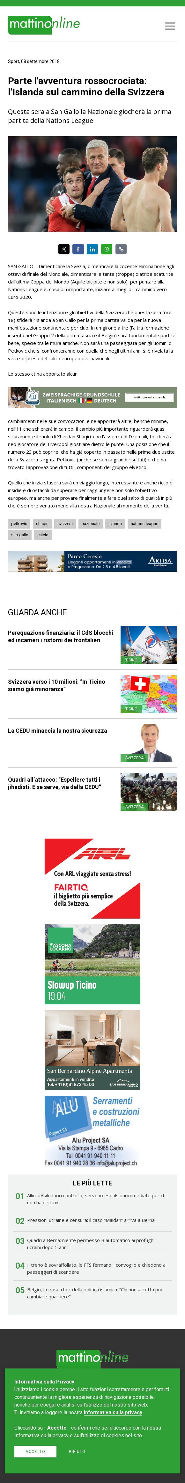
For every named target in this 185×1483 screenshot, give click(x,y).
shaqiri (42, 523)
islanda (115, 523)
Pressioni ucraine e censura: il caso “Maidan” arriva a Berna (91, 1220)
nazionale (91, 523)
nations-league (144, 523)
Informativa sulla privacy (113, 1412)
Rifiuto (77, 1451)
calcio (42, 534)
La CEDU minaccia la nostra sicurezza (57, 730)
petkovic (19, 523)
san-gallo (19, 534)
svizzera (65, 523)
